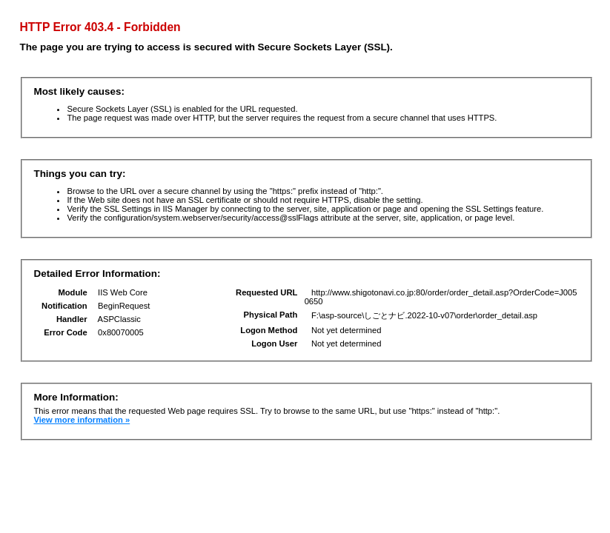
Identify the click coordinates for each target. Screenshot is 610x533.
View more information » (81, 419)
